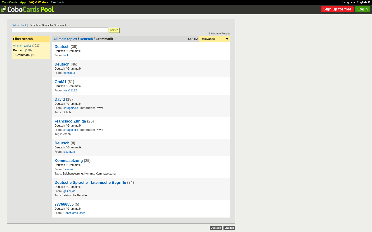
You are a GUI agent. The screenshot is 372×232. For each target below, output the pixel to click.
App (23, 2)
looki (66, 55)
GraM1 (60, 82)
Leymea (68, 169)
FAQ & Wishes (38, 2)
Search (114, 30)
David (60, 99)
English (363, 2)
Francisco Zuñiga (70, 121)
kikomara (69, 151)
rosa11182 (70, 90)
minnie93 (69, 73)
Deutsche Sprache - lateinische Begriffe (90, 182)
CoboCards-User (74, 213)
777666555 (64, 204)
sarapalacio (70, 108)
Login (362, 9)
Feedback (57, 2)
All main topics (22, 45)
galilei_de (69, 191)
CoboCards (9, 2)
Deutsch (86, 39)
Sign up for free (337, 9)
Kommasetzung (69, 161)
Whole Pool (19, 25)
